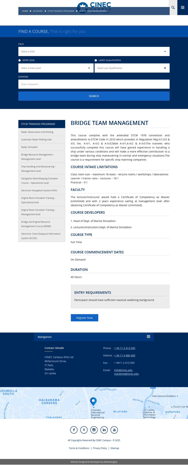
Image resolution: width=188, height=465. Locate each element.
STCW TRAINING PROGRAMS (61, 11)
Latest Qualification (108, 60)
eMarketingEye (110, 462)
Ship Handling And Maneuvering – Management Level (38, 168)
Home (25, 11)
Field (21, 44)
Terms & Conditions (79, 448)
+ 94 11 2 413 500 (124, 348)
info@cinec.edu (123, 370)
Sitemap (115, 448)
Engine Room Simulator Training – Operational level (38, 200)
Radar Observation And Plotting (37, 131)
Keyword (23, 77)
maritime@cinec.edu (126, 374)
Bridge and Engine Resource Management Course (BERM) (36, 224)
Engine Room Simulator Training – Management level (38, 212)
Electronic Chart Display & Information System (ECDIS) (40, 236)
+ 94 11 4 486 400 (124, 355)
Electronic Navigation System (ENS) (39, 190)
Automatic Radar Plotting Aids (36, 139)
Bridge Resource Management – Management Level (37, 156)
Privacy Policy (100, 448)
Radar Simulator (29, 147)
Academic (38, 11)
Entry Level (26, 60)
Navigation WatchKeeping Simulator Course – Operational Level (39, 180)
